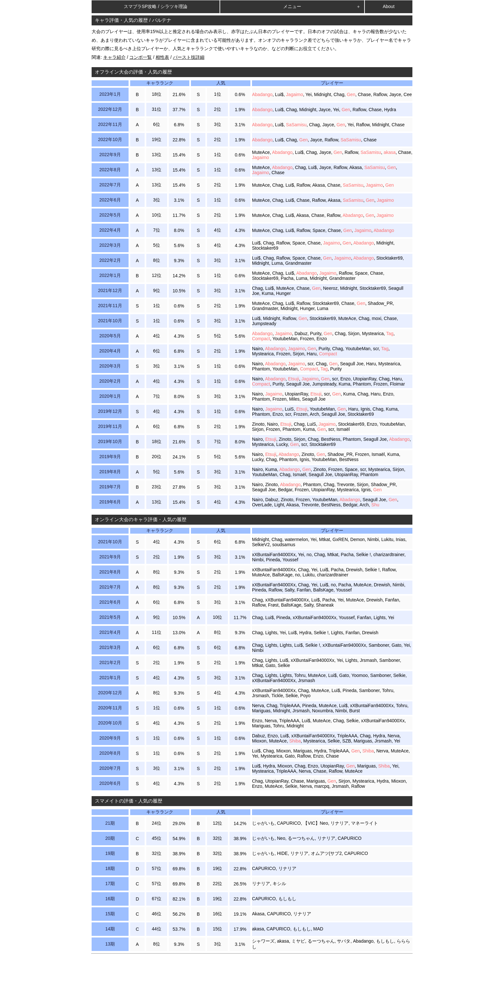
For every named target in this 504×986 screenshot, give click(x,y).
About (389, 6)
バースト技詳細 (188, 57)
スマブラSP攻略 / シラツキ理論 (155, 6)
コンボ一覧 (140, 57)
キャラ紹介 (114, 57)
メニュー (292, 6)
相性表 (162, 57)
